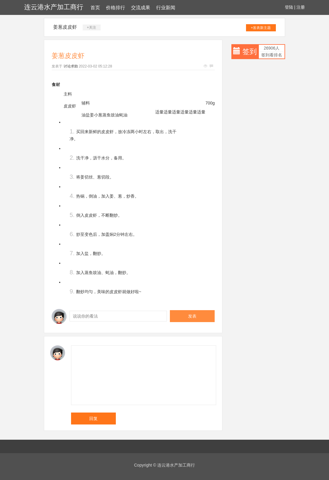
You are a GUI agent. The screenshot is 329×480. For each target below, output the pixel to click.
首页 (95, 7)
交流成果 (140, 7)
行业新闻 (165, 7)
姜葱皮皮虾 (65, 27)
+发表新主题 (261, 28)
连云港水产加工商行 (53, 7)
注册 (300, 7)
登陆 (289, 7)
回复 (93, 418)
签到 (249, 51)
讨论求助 (71, 66)
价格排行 (115, 7)
